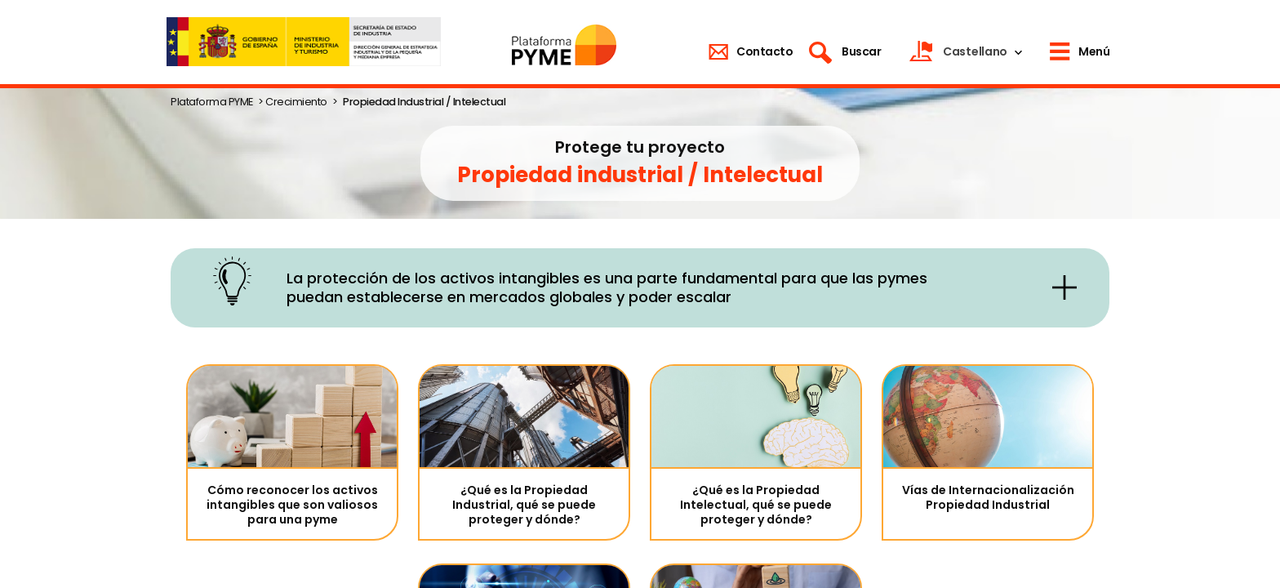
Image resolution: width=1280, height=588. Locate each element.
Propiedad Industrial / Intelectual (424, 102)
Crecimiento (296, 102)
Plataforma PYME (212, 102)
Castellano (975, 51)
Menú (1093, 51)
